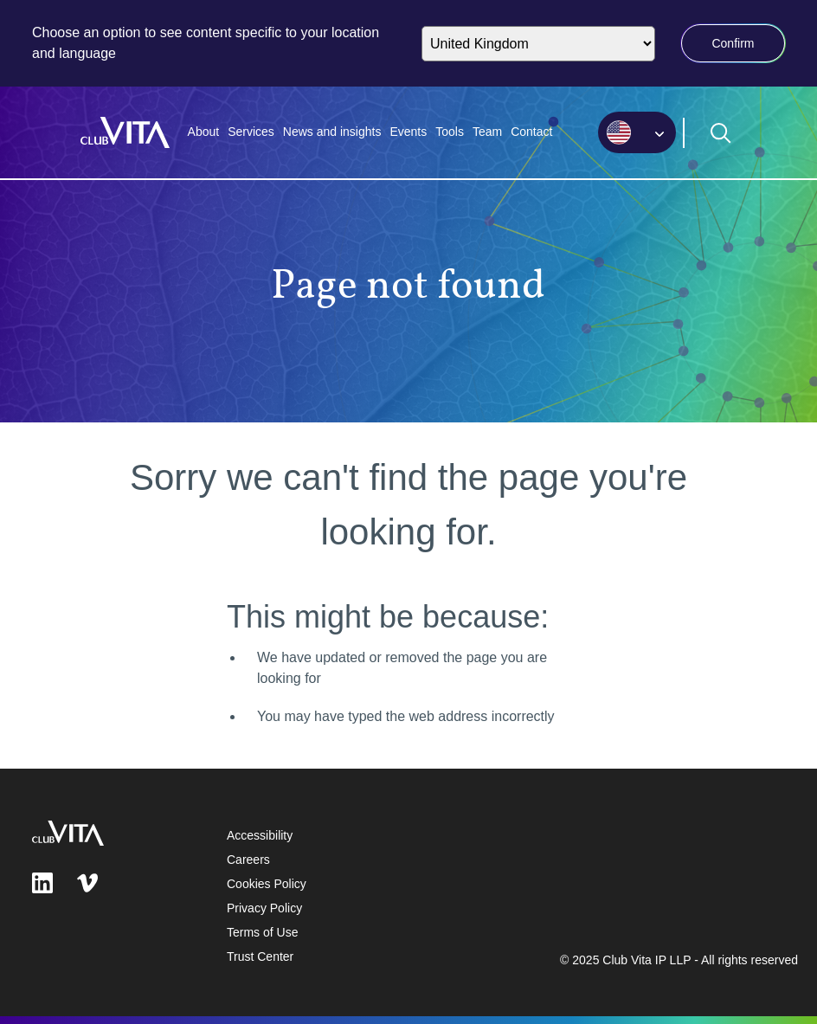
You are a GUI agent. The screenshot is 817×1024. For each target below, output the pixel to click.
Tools (449, 131)
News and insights (332, 131)
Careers (248, 859)
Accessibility (260, 835)
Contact (531, 131)
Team (487, 131)
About (204, 131)
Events (408, 131)
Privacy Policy (264, 908)
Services (251, 131)
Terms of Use (262, 932)
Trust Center (260, 956)
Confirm (732, 43)
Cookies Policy (266, 884)
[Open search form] (721, 133)
